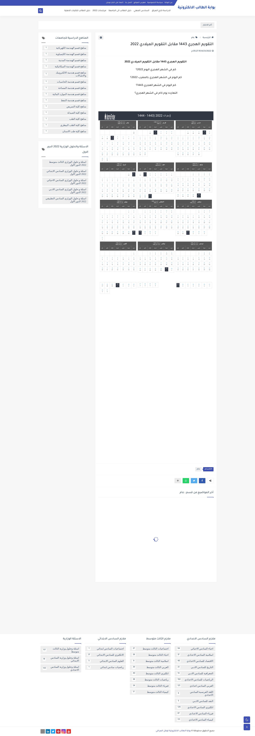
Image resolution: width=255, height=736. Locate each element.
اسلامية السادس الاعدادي (195, 654)
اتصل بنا (128, 3)
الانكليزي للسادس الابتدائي (105, 654)
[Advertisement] (127, 609)
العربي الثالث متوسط (150, 667)
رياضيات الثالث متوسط (150, 679)
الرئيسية (208, 37)
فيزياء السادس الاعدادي (195, 713)
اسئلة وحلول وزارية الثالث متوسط (61, 650)
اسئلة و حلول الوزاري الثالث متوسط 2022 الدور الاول (67, 163)
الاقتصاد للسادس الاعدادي (195, 661)
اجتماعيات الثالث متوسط (150, 648)
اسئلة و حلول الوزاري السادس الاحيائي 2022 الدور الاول (66, 181)
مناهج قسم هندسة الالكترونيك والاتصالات (65, 74)
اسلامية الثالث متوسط (150, 661)
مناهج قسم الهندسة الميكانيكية (65, 66)
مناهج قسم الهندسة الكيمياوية (65, 54)
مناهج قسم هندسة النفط (65, 100)
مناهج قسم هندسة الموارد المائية (65, 94)
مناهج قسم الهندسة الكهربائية (65, 47)
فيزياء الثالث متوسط (150, 685)
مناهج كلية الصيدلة (65, 112)
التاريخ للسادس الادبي (195, 667)
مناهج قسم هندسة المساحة (65, 88)
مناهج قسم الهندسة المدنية (65, 60)
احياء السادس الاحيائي (195, 648)
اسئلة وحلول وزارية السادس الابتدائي (61, 659)
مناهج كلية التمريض (65, 106)
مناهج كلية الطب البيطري (65, 125)
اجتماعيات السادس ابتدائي (105, 648)
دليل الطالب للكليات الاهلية (77, 11)
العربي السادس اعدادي (195, 685)
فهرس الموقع (140, 3)
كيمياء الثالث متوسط (150, 692)
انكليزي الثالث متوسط (150, 673)
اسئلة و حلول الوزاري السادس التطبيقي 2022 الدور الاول (66, 200)
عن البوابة (169, 3)
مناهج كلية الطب (65, 118)
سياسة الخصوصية (155, 3)
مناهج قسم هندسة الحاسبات (65, 81)
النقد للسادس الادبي (195, 701)
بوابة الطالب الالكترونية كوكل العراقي (173, 731)
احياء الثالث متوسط (150, 654)
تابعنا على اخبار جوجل (114, 3)
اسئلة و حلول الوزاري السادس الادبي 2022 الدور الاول (67, 191)
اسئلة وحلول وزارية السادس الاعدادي (61, 668)
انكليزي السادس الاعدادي (195, 707)
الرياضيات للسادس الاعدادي (195, 679)
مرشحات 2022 (99, 11)
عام (194, 37)
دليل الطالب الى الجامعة (120, 11)
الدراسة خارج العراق (161, 11)
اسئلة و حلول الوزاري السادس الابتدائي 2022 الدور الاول (66, 172)
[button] (202, 480)
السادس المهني (141, 11)
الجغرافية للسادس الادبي (195, 673)
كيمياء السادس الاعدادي (195, 719)
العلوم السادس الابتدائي (105, 661)
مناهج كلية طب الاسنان (65, 131)
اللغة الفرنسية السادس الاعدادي (195, 693)
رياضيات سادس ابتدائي (105, 667)
